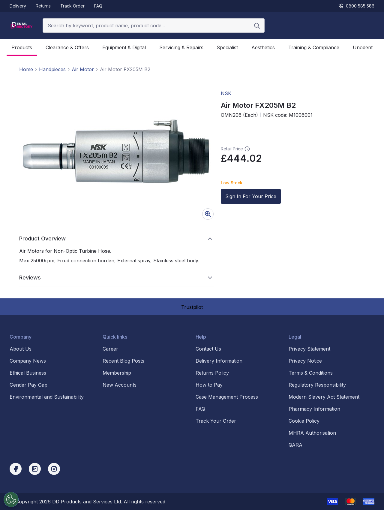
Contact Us (208, 349)
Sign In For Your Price (250, 196)
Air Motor (83, 69)
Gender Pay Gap (28, 385)
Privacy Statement (309, 349)
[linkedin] (35, 469)
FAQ (98, 5)
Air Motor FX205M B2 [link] (125, 69)
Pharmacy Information (314, 409)
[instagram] (54, 469)
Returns (43, 5)
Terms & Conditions (311, 373)
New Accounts (119, 385)
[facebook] (16, 469)
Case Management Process (227, 397)
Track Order (72, 5)
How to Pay (209, 385)
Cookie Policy (304, 421)
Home (26, 69)
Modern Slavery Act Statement (324, 397)
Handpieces (52, 69)
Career (110, 349)
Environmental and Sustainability (47, 397)
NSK (226, 93)
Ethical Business (28, 373)
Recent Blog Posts (123, 361)
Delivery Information (219, 361)
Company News (28, 361)
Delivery (18, 5)
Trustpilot (192, 307)
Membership (117, 373)
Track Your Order (216, 421)
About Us (21, 349)
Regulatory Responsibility (317, 385)
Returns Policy (212, 373)
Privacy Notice (305, 361)
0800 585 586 (356, 6)
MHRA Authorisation (312, 433)
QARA (295, 445)
